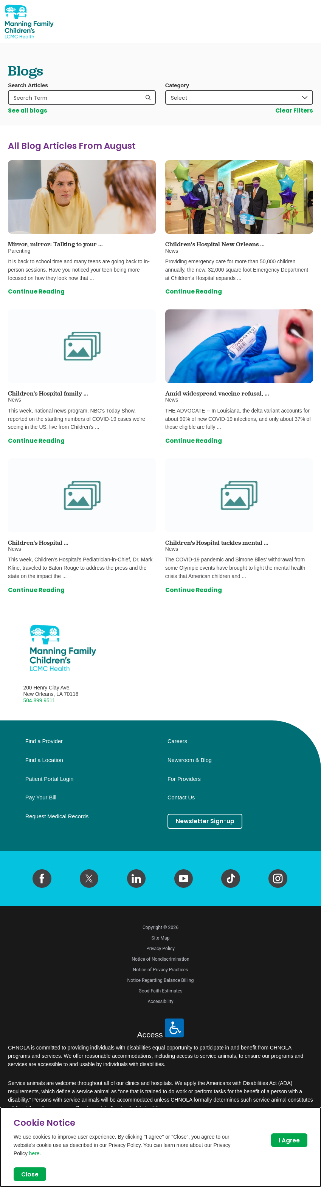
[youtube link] (183, 878)
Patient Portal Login (49, 779)
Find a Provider (44, 741)
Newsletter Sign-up (205, 821)
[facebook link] (42, 878)
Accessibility (160, 1001)
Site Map (161, 938)
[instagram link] (277, 878)
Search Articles (28, 85)
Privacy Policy (160, 948)
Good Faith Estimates (160, 991)
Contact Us (181, 798)
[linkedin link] (136, 878)
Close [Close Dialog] (30, 1174)
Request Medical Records (56, 816)
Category (177, 85)
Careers (177, 741)
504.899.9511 (39, 700)
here (34, 1153)
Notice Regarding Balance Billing (160, 980)
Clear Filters (294, 110)
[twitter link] (89, 878)
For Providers (184, 779)
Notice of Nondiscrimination (160, 959)
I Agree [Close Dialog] (289, 1140)
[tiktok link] (230, 878)
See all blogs (27, 110)
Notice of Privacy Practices (160, 969)
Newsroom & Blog (189, 760)
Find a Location (44, 760)
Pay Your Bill (40, 798)
